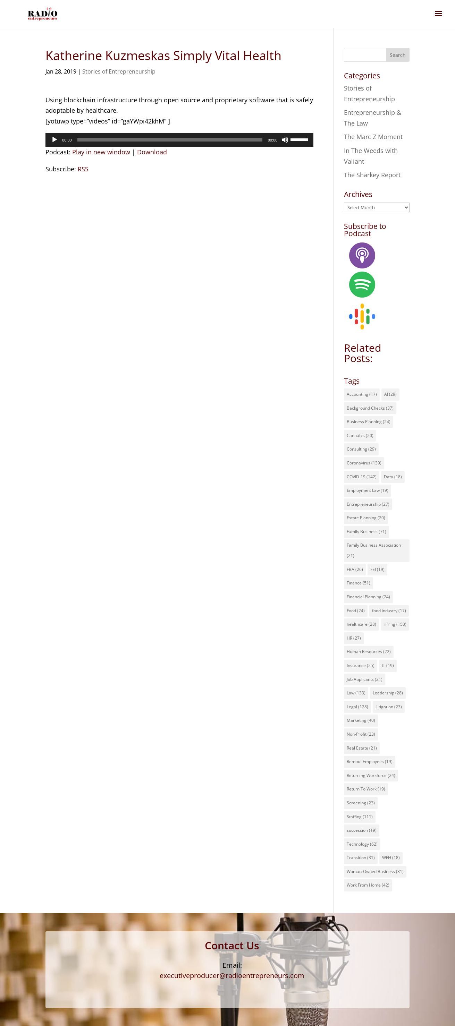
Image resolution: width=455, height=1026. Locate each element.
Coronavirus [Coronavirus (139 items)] (364, 463)
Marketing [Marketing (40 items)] (361, 720)
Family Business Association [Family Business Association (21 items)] (374, 550)
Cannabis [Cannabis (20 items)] (360, 435)
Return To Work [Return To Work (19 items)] (366, 789)
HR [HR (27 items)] (354, 638)
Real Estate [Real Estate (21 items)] (362, 748)
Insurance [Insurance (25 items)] (360, 665)
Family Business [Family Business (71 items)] (366, 532)
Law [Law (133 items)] (356, 693)
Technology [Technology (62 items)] (362, 844)
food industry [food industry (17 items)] (389, 611)
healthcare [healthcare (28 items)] (361, 624)
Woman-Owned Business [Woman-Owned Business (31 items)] (375, 871)
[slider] (169, 140)
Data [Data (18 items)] (393, 477)
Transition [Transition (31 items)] (361, 858)
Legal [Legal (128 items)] (357, 707)
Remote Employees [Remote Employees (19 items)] (370, 761)
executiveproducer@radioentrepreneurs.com (232, 975)
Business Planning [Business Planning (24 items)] (368, 422)
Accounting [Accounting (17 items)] (362, 394)
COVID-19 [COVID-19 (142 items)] (362, 477)
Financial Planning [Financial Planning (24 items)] (368, 597)
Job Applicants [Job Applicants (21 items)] (364, 679)
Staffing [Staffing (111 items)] (360, 817)
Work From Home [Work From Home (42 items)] (368, 885)
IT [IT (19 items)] (388, 665)
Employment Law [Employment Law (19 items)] (367, 490)
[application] (179, 140)
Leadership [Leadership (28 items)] (388, 693)
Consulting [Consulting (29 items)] (361, 449)
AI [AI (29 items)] (390, 394)
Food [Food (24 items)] (356, 611)
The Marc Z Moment (373, 136)
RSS (83, 169)
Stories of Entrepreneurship (118, 71)
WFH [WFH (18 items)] (391, 858)
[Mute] (284, 139)
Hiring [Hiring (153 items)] (395, 624)
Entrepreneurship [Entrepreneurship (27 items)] (368, 504)
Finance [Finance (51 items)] (358, 583)
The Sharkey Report (372, 175)
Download (152, 152)
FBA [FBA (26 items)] (355, 569)
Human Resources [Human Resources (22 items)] (369, 652)
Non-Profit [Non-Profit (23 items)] (361, 734)
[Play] (54, 139)
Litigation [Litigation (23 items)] (389, 707)
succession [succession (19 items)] (362, 830)
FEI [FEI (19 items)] (377, 569)
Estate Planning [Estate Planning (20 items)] (366, 518)
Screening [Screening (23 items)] (361, 803)
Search (398, 55)
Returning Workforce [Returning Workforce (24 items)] (371, 775)
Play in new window (101, 152)
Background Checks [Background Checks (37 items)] (370, 408)
